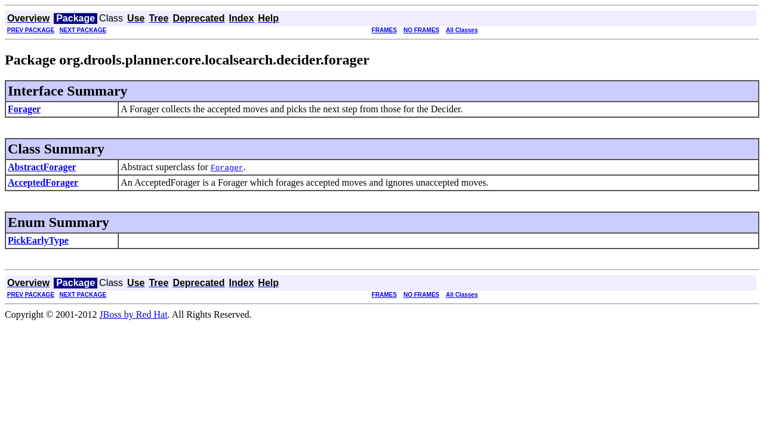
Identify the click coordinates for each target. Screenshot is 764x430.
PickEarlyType (38, 240)
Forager (24, 109)
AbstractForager (42, 167)
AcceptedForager (43, 182)
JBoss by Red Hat (133, 314)
